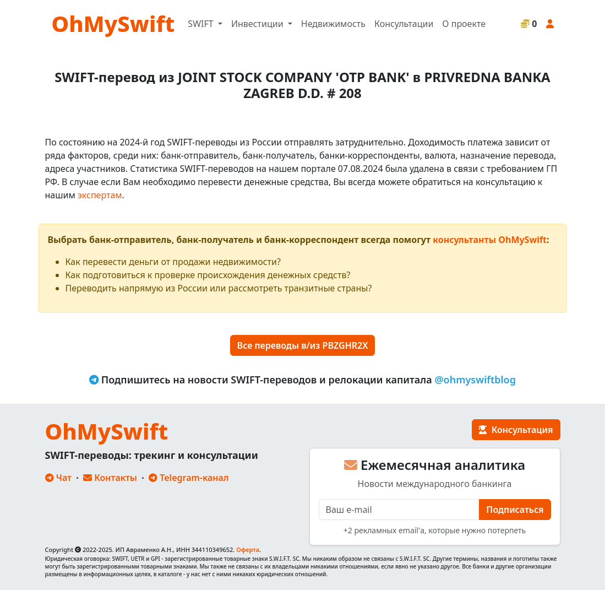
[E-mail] (399, 509)
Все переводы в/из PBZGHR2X (302, 345)
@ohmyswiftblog (475, 379)
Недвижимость (333, 24)
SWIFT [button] (201, 24)
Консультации (403, 24)
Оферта (247, 549)
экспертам (100, 195)
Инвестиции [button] (258, 24)
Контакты (110, 478)
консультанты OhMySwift (490, 240)
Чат (58, 478)
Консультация (516, 430)
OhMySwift (113, 23)
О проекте (464, 24)
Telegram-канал (188, 478)
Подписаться (514, 510)
